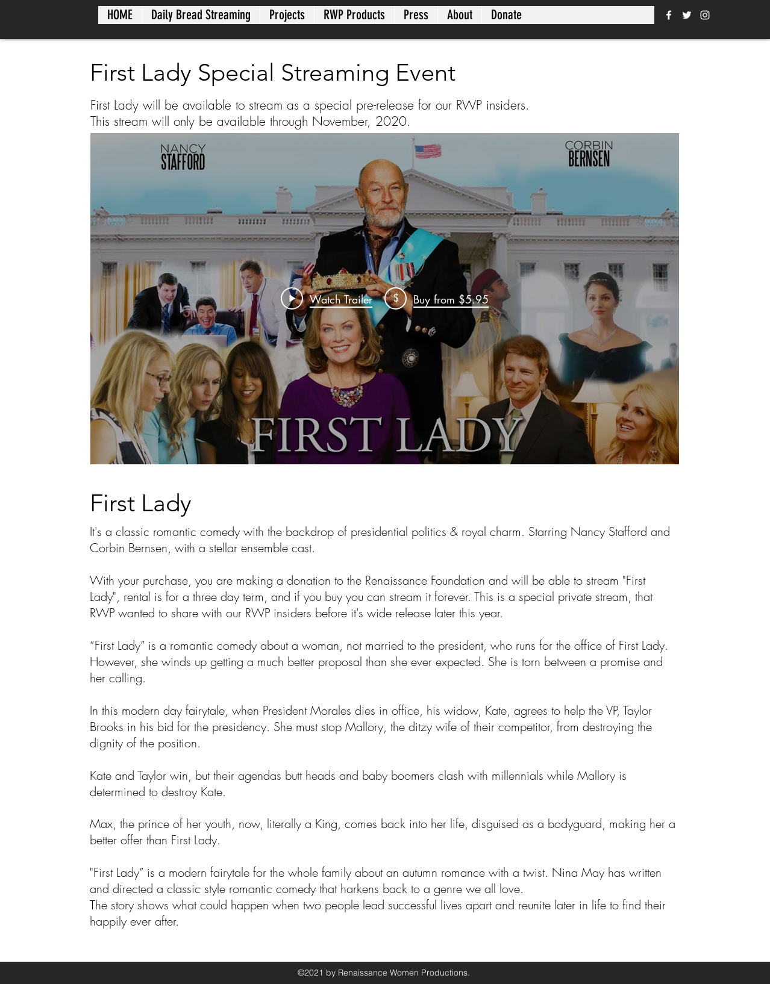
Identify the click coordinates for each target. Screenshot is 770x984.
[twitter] (687, 15)
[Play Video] (326, 299)
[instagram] (705, 15)
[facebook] (669, 15)
